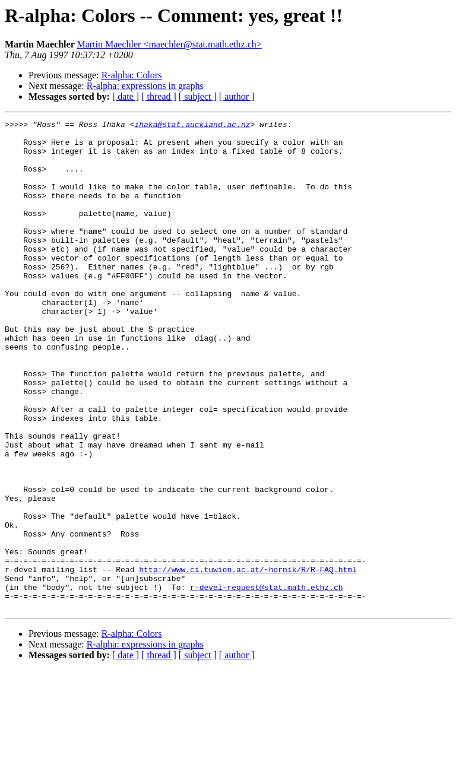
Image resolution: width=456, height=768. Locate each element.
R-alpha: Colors (132, 75)
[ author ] (237, 96)
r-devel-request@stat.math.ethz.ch (266, 681)
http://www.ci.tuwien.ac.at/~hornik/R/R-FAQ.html (248, 660)
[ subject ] (198, 96)
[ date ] (125, 96)
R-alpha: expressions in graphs (145, 86)
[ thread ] (158, 96)
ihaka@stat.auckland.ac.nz (192, 125)
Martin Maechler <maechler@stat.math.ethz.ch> (169, 44)
